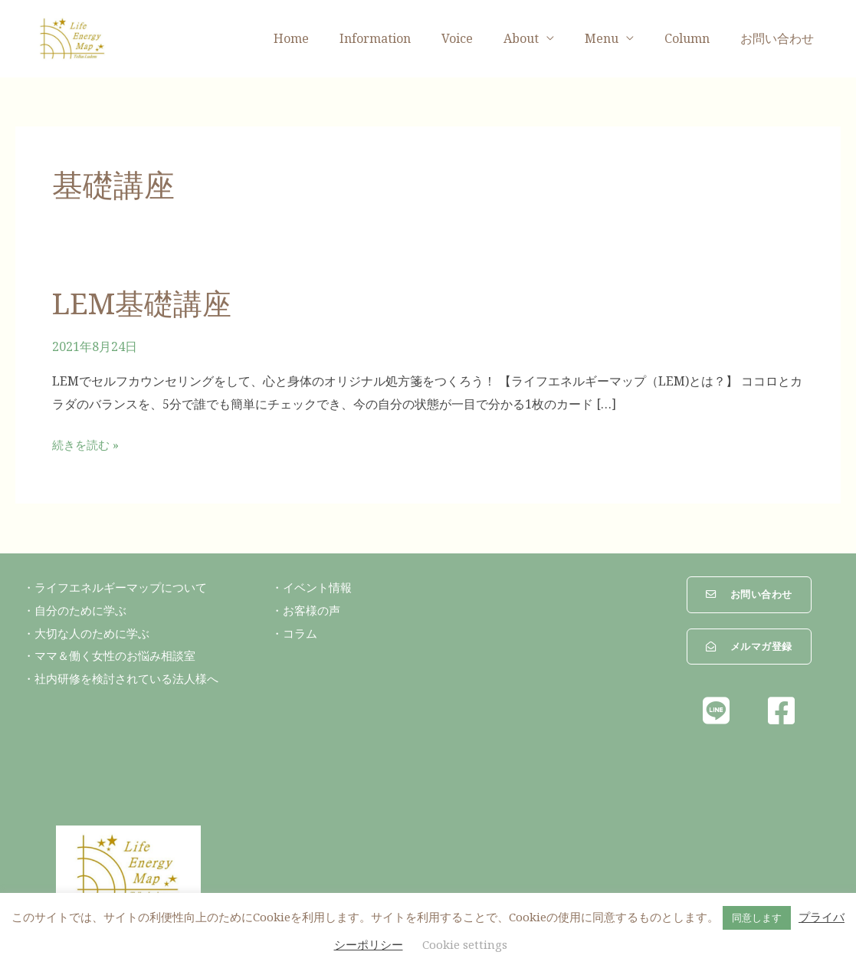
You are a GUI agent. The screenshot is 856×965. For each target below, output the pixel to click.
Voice (484, 38)
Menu (617, 38)
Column (696, 38)
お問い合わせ (780, 38)
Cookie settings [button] (464, 944)
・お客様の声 (308, 609)
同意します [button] (757, 917)
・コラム (295, 631)
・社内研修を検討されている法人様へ (127, 677)
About (542, 38)
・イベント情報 (314, 586)
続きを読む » (87, 443)
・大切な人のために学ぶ (90, 631)
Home (331, 38)
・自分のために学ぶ (78, 609)
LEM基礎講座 (148, 302)
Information (408, 38)
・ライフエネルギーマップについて (121, 586)
